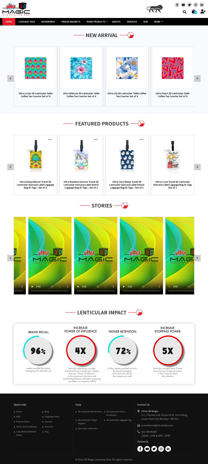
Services (132, 21)
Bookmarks (48, 21)
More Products (96, 21)
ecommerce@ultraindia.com (157, 425)
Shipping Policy (52, 416)
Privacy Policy (23, 421)
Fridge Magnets (70, 21)
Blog (47, 411)
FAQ (47, 431)
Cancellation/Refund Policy (26, 433)
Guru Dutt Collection (87, 428)
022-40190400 (149, 431)
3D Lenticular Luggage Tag (119, 419)
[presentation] (5, 25)
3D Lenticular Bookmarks (90, 411)
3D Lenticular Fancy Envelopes (115, 413)
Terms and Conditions (26, 426)
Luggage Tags (27, 21)
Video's (116, 21)
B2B (145, 21)
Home (9, 21)
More (157, 21)
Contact (48, 421)
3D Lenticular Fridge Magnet (87, 421)
